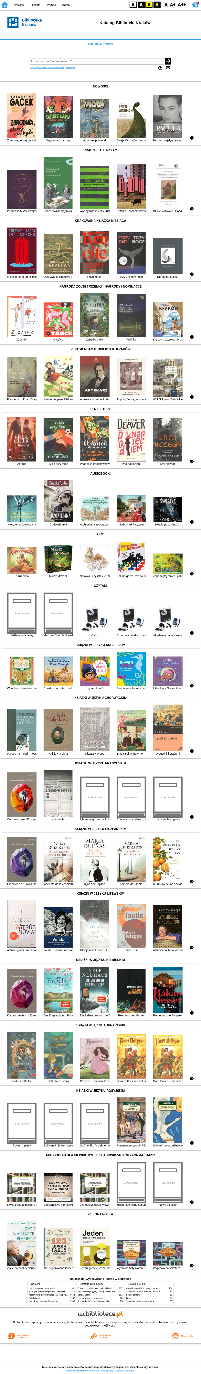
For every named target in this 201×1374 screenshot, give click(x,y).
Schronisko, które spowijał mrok (140, 1301)
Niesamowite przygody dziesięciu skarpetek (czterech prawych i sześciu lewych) (64, 1295)
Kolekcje (70, 67)
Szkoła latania (35, 1298)
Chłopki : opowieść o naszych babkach (94, 1288)
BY (157, 4)
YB (149, 4)
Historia (35, 4)
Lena (128, 1298)
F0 (166, 4)
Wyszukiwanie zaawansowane (47, 67)
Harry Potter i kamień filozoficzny (43, 1301)
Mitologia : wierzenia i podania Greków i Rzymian (50, 1291)
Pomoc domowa (133, 1295)
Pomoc (51, 4)
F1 (173, 4)
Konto (66, 4)
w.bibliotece (97, 1322)
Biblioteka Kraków (100, 44)
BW (141, 4)
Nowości (19, 4)
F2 (182, 4)
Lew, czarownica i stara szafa (42, 1288)
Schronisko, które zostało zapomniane (94, 1301)
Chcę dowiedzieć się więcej (82, 1370)
